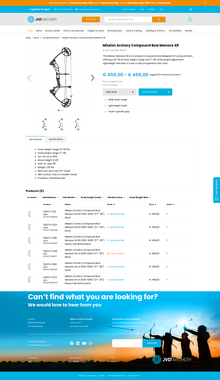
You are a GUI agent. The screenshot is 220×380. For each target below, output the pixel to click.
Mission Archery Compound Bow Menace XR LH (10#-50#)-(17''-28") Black (84, 253)
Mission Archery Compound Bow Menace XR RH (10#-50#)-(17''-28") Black (84, 214)
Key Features (35, 139)
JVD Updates (33, 358)
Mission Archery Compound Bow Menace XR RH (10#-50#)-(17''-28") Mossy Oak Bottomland (84, 240)
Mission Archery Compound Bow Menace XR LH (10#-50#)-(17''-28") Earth (84, 266)
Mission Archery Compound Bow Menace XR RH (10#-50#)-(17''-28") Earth (84, 227)
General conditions (87, 376)
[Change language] (190, 9)
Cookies (101, 376)
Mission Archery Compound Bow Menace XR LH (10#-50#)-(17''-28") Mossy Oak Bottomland (84, 280)
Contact (151, 9)
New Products (129, 9)
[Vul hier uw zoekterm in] (128, 19)
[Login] (190, 19)
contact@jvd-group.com (89, 9)
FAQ (161, 9)
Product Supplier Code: (112, 81)
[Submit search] (159, 19)
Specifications (56, 139)
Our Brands (74, 362)
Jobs (141, 9)
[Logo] (42, 19)
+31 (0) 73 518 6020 (64, 9)
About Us (32, 362)
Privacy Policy (134, 376)
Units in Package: (110, 85)
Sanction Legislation (116, 376)
